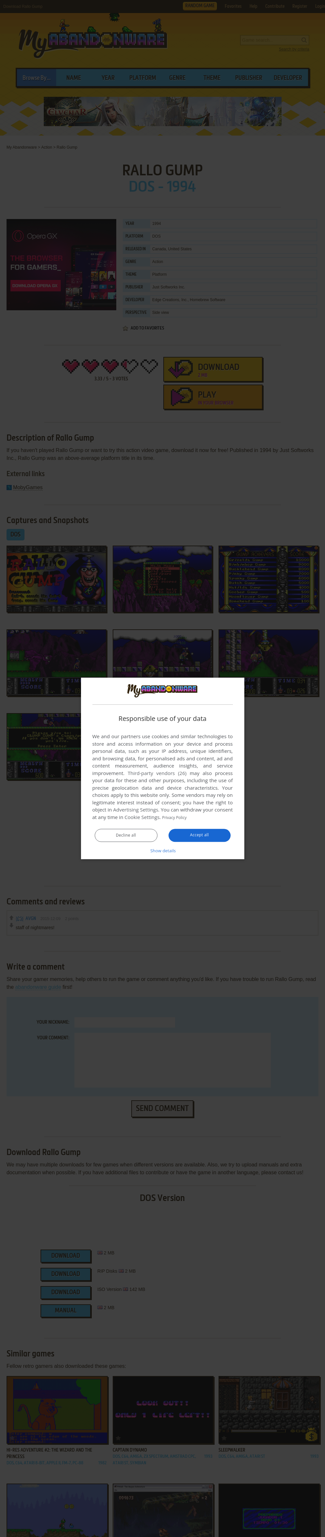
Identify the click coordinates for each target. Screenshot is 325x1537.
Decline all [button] (126, 835)
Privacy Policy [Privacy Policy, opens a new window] (177, 817)
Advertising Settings (135, 810)
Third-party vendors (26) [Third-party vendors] (157, 773)
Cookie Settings (141, 817)
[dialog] (162, 768)
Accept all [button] (199, 835)
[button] (163, 850)
